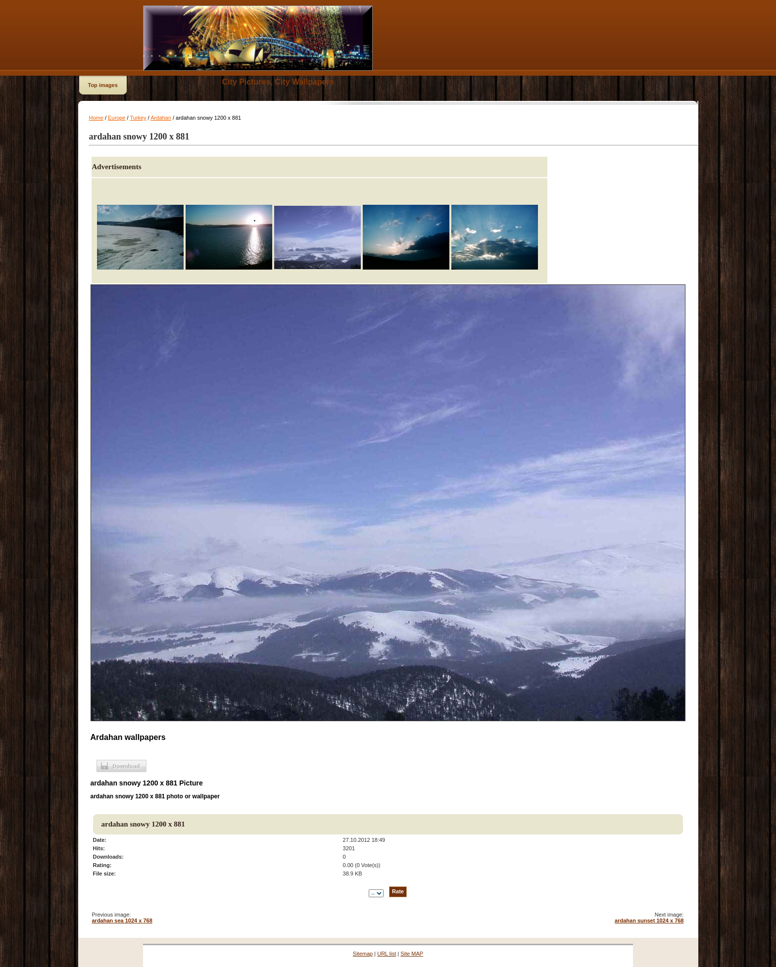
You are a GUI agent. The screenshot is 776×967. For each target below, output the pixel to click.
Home (96, 118)
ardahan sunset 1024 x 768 (649, 920)
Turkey (138, 118)
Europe (116, 118)
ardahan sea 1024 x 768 (122, 920)
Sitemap (363, 954)
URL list (386, 954)
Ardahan (160, 118)
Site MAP (411, 954)
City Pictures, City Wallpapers (278, 82)
